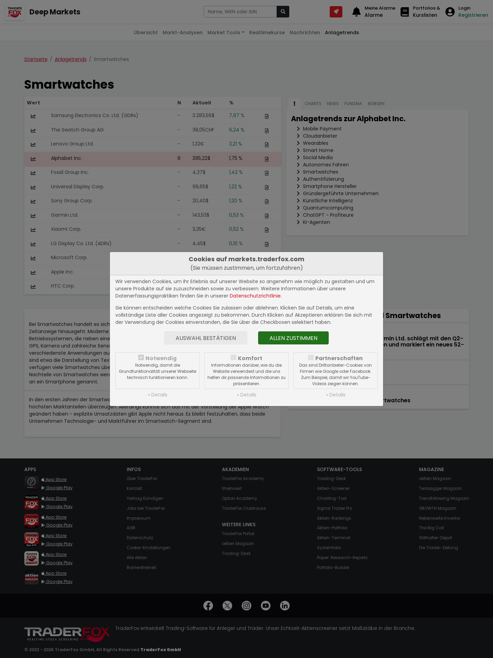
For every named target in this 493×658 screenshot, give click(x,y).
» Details (157, 394)
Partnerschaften (339, 358)
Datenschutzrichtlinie (255, 295)
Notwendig (161, 358)
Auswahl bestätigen (206, 338)
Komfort (250, 358)
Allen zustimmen (293, 338)
